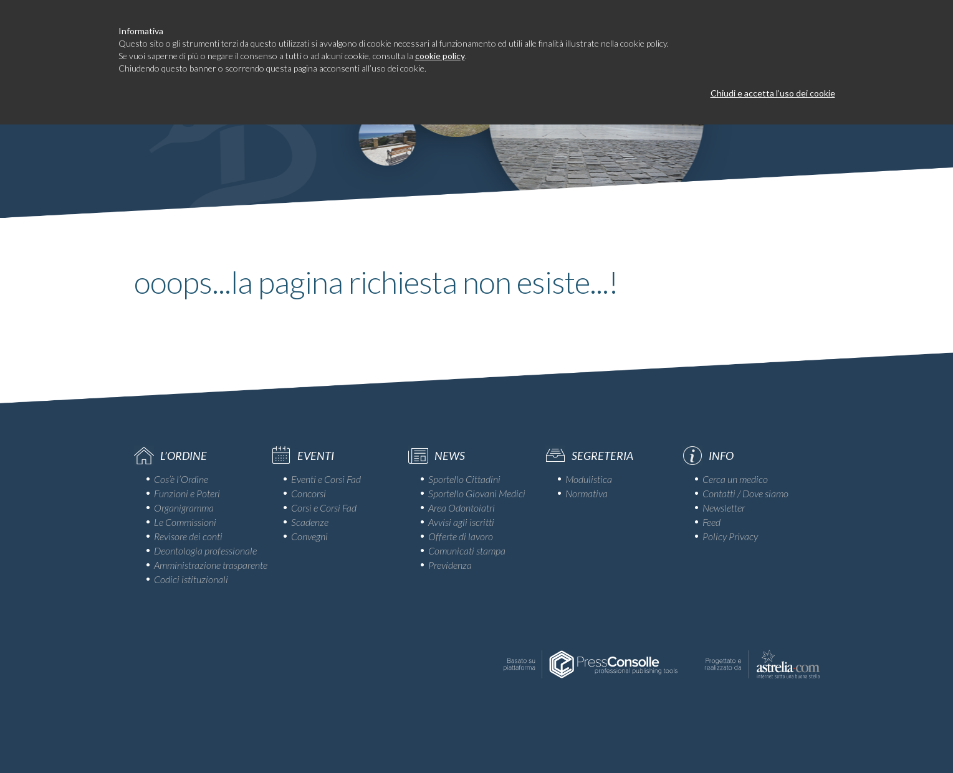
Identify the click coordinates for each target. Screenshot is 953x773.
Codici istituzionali (191, 579)
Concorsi (308, 493)
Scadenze (309, 522)
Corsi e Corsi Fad (324, 507)
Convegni (309, 536)
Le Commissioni (185, 522)
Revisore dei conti (188, 536)
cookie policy (440, 55)
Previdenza (450, 565)
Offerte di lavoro (460, 536)
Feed (711, 522)
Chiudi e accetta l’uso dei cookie (773, 93)
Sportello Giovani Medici (476, 493)
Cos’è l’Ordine (181, 479)
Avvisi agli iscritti (461, 522)
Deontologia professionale (205, 550)
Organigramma (184, 507)
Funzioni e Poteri (187, 493)
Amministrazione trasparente (210, 565)
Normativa (586, 493)
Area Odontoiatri (461, 507)
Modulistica (588, 479)
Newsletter (723, 507)
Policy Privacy (730, 536)
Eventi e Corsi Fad (326, 479)
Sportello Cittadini (464, 479)
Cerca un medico (735, 479)
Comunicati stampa (466, 550)
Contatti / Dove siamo (745, 493)
